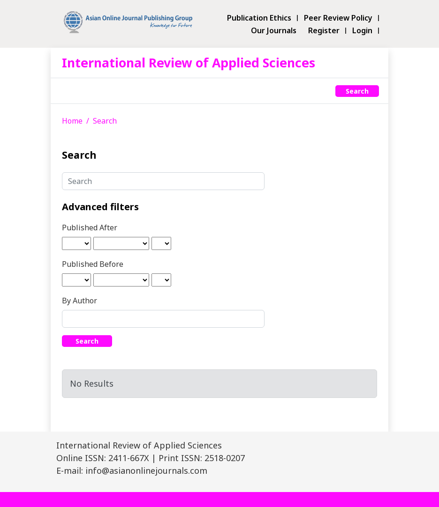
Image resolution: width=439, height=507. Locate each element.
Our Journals (273, 31)
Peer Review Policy (338, 18)
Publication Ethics (259, 18)
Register (324, 31)
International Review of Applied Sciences (188, 62)
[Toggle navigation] (67, 91)
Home (72, 121)
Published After (89, 227)
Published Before (92, 264)
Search (357, 91)
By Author (79, 300)
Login (362, 31)
